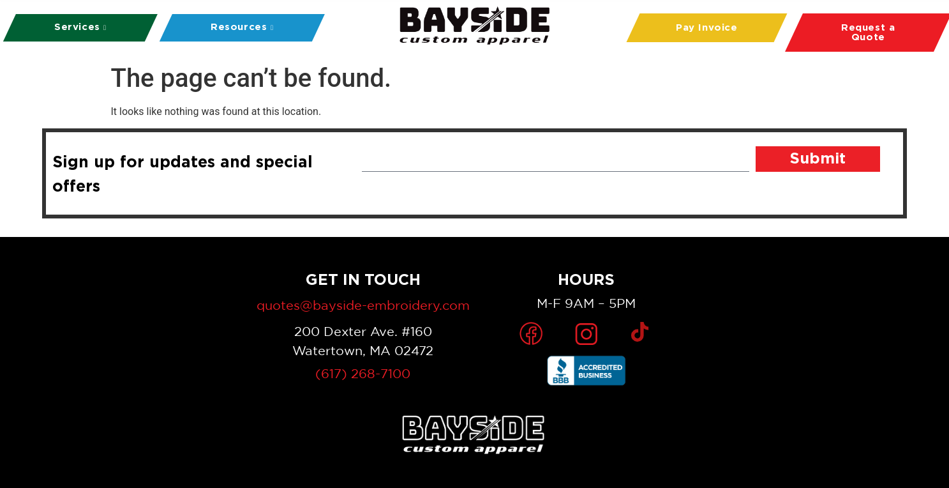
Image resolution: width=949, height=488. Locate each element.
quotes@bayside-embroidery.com (363, 305)
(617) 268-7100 (362, 373)
